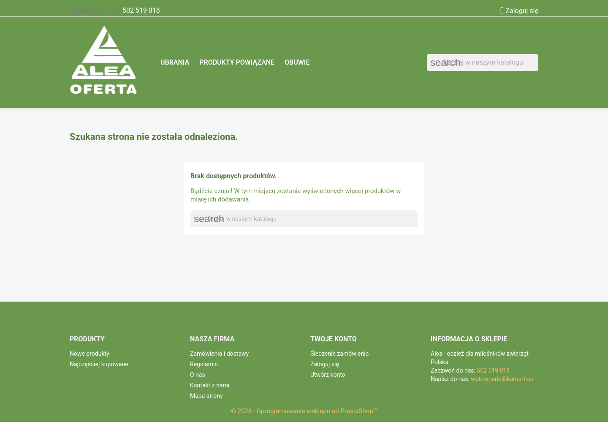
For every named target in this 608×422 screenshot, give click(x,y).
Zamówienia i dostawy (219, 353)
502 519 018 (141, 10)
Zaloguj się (324, 364)
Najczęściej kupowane (99, 364)
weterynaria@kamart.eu (502, 379)
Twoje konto (333, 339)
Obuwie (297, 62)
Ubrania (174, 62)
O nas (197, 374)
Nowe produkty (89, 353)
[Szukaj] (482, 62)
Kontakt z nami (209, 385)
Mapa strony (206, 395)
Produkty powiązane (236, 62)
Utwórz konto (327, 374)
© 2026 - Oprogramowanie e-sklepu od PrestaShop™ (304, 411)
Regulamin (204, 364)
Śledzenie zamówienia (339, 353)
